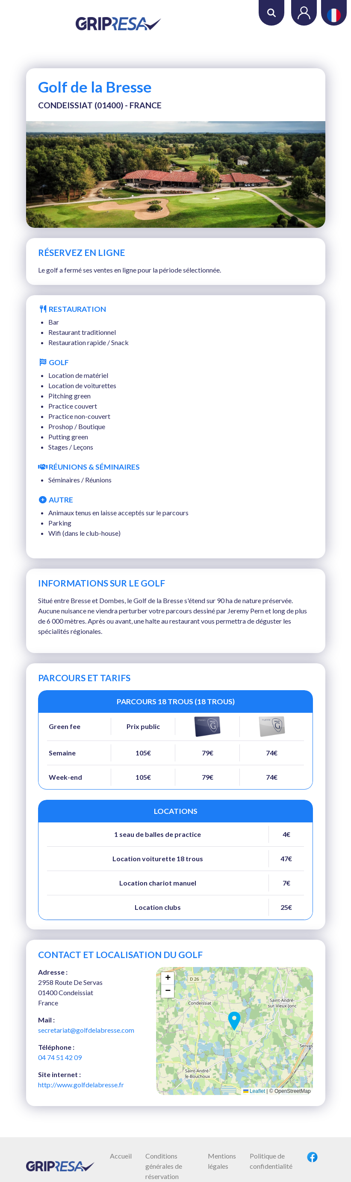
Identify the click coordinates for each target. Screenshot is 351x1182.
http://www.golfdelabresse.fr (81, 1084)
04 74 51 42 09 (60, 1057)
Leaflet (254, 1091)
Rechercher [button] (271, 13)
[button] (234, 1021)
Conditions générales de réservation (163, 1166)
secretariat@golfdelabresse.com (86, 1030)
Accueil (121, 1156)
